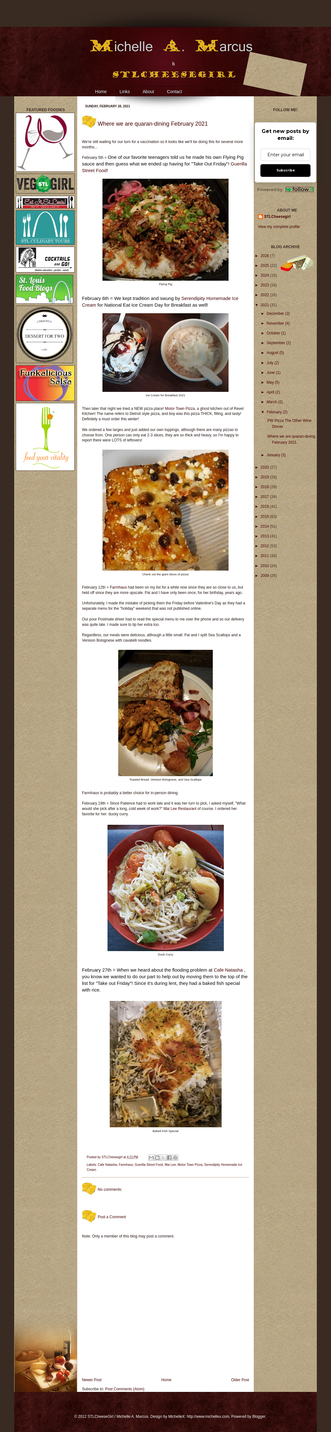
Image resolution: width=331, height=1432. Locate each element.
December (276, 313)
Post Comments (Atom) (124, 1389)
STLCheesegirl (112, 1157)
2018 (265, 487)
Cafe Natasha (228, 970)
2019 (265, 477)
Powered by (285, 189)
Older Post (240, 1380)
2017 (265, 496)
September (276, 343)
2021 (265, 305)
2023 (265, 285)
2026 (265, 256)
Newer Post (92, 1380)
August (273, 353)
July (271, 363)
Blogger (259, 1416)
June (271, 372)
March (272, 402)
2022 (265, 295)
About (148, 91)
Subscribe (285, 170)
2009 (265, 575)
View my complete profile (279, 227)
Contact (174, 91)
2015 (265, 516)
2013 (265, 536)
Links (124, 91)
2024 (265, 275)
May (271, 382)
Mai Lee (170, 1164)
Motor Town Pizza (180, 408)
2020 (265, 467)
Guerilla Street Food (149, 1164)
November (276, 323)
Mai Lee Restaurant (179, 808)
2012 (265, 546)
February (275, 412)
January (274, 455)
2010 (265, 566)
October (274, 333)
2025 (265, 265)
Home (101, 91)
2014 (265, 526)
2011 (265, 556)
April (271, 392)
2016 (265, 506)
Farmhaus (119, 587)
